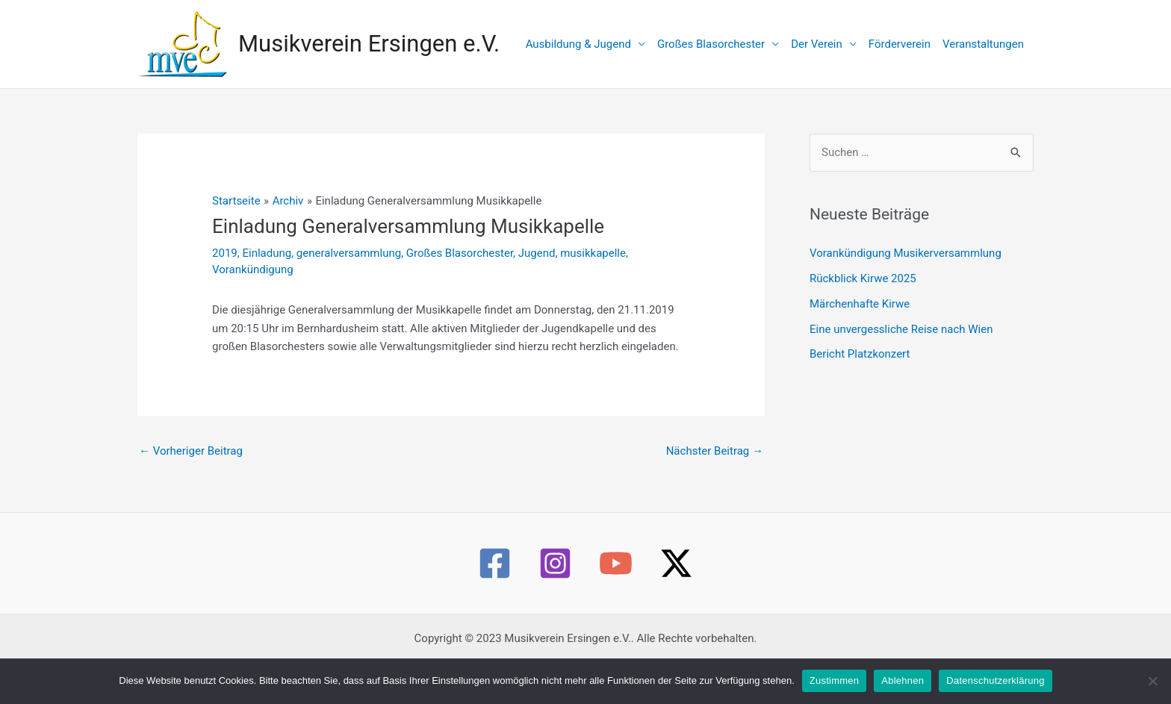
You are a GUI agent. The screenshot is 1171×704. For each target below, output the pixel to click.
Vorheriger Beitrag (191, 451)
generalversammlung (348, 253)
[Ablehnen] (1152, 680)
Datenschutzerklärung (995, 680)
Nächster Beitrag (714, 451)
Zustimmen (835, 680)
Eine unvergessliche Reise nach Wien (901, 329)
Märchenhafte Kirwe (860, 304)
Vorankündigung (252, 269)
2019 (224, 253)
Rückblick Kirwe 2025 (863, 278)
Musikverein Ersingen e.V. (369, 43)
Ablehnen (902, 680)
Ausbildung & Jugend (578, 44)
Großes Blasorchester (711, 44)
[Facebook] (495, 563)
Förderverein (900, 44)
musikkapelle (593, 253)
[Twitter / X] (676, 563)
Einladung (266, 253)
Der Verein (816, 44)
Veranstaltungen (983, 44)
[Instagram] (555, 563)
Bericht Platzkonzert (860, 354)
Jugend (537, 253)
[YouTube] (616, 563)
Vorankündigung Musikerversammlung (905, 253)
